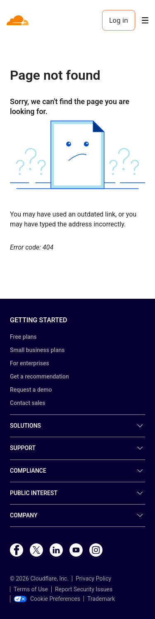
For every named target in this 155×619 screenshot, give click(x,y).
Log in (118, 20)
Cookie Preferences (47, 598)
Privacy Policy (93, 578)
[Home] (18, 20)
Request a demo (31, 389)
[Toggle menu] (145, 20)
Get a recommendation (39, 376)
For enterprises (29, 363)
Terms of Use (31, 589)
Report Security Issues (83, 589)
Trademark (101, 599)
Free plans (23, 336)
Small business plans (37, 350)
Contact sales (27, 403)
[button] (77, 155)
